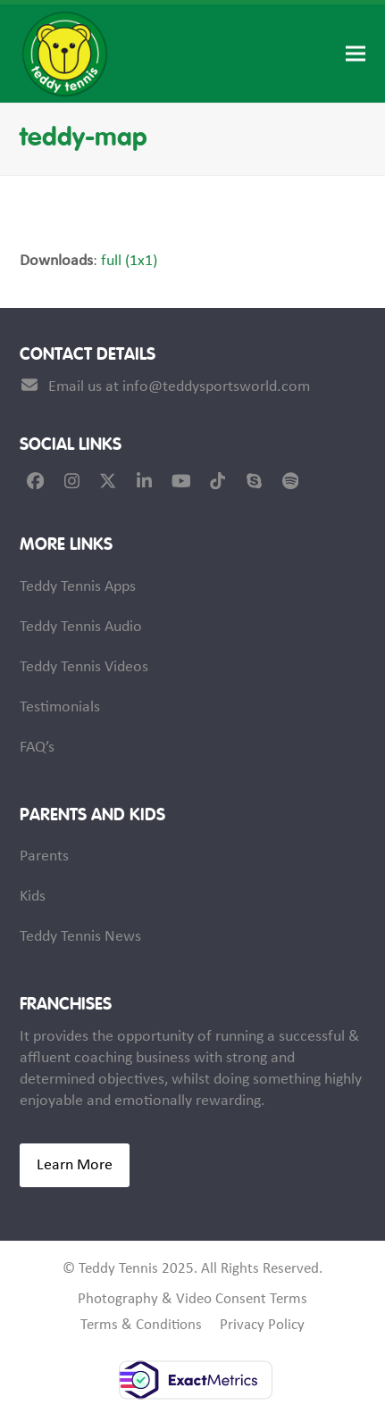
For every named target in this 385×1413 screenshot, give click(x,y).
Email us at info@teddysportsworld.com (179, 386)
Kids (33, 896)
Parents (44, 856)
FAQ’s (37, 747)
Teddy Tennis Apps (78, 586)
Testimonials (60, 707)
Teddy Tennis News (80, 936)
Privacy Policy (262, 1325)
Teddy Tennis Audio (81, 627)
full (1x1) (129, 261)
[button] (355, 54)
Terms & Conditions (141, 1325)
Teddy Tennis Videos (84, 667)
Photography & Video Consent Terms (192, 1299)
